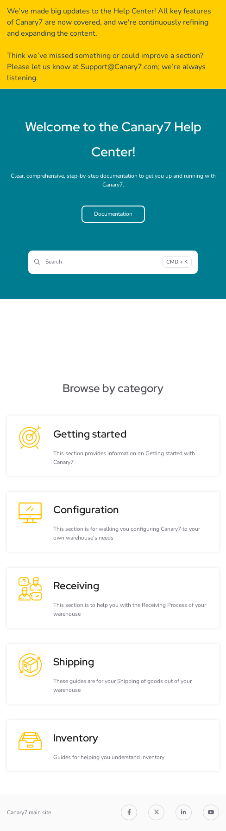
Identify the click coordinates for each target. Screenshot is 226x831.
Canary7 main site (29, 812)
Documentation (113, 214)
